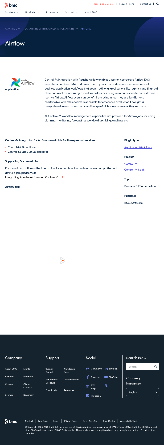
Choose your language (136, 380)
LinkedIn (111, 368)
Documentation (71, 379)
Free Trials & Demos (104, 3)
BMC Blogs (91, 387)
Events (26, 368)
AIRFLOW (86, 28)
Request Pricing (127, 3)
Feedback (28, 376)
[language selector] (142, 392)
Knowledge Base (69, 370)
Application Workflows (138, 147)
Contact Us (145, 3)
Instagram (93, 396)
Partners (50, 12)
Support (69, 12)
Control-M (130, 164)
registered (103, 430)
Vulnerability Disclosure (51, 381)
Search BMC (136, 357)
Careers (9, 384)
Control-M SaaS (134, 169)
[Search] (157, 4)
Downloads (51, 390)
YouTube (111, 377)
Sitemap (9, 394)
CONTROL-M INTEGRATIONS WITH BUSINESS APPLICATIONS (39, 28)
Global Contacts (27, 385)
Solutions (10, 12)
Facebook (93, 377)
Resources (69, 390)
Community (94, 368)
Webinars (9, 376)
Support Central (49, 370)
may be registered (123, 430)
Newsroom (28, 394)
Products (30, 12)
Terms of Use (124, 426)
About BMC (90, 12)
